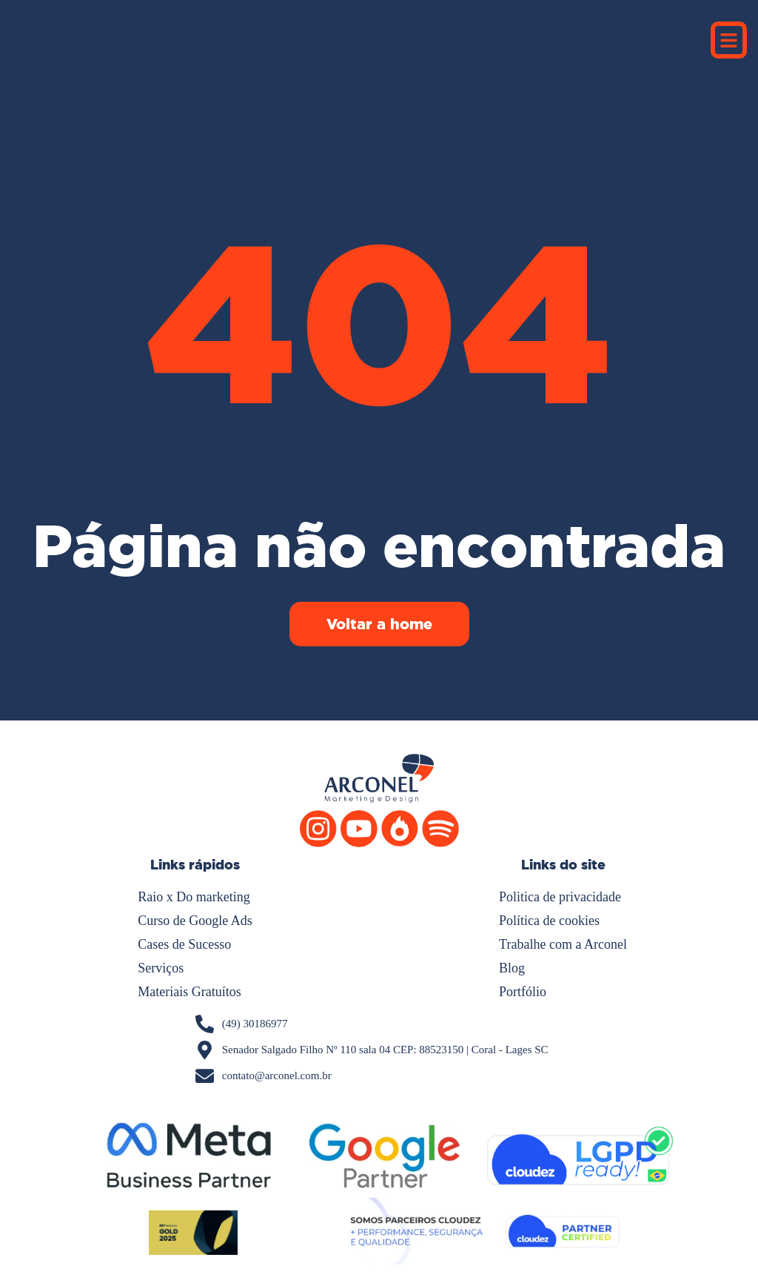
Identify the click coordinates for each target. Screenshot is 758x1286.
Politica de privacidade (560, 896)
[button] (729, 40)
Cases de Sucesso (184, 944)
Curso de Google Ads (195, 920)
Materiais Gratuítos (189, 991)
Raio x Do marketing (193, 896)
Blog (512, 968)
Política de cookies (549, 920)
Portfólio (522, 991)
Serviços (161, 968)
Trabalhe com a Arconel (563, 944)
